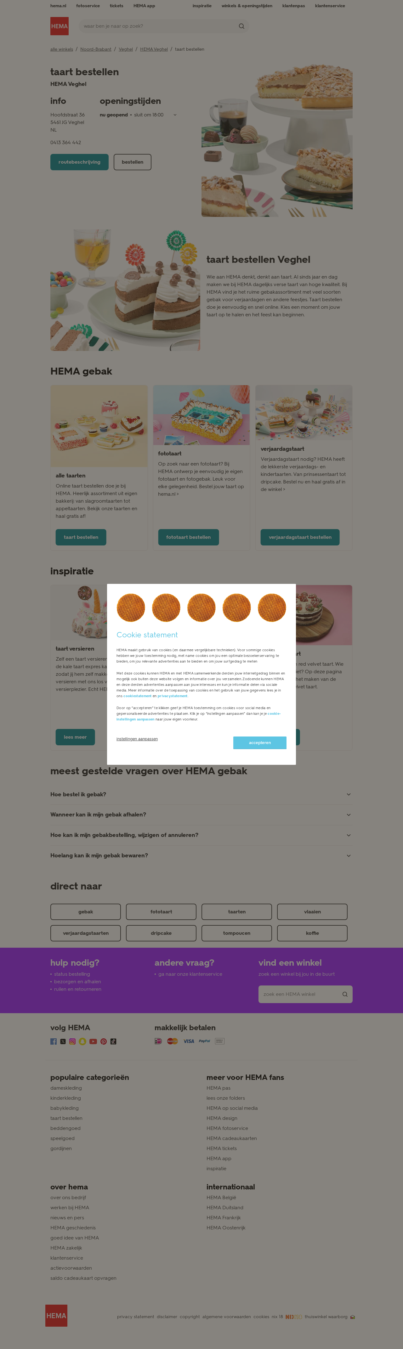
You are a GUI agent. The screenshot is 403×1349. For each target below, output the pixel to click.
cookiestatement (137, 696)
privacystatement (173, 696)
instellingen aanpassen (137, 739)
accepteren (260, 742)
